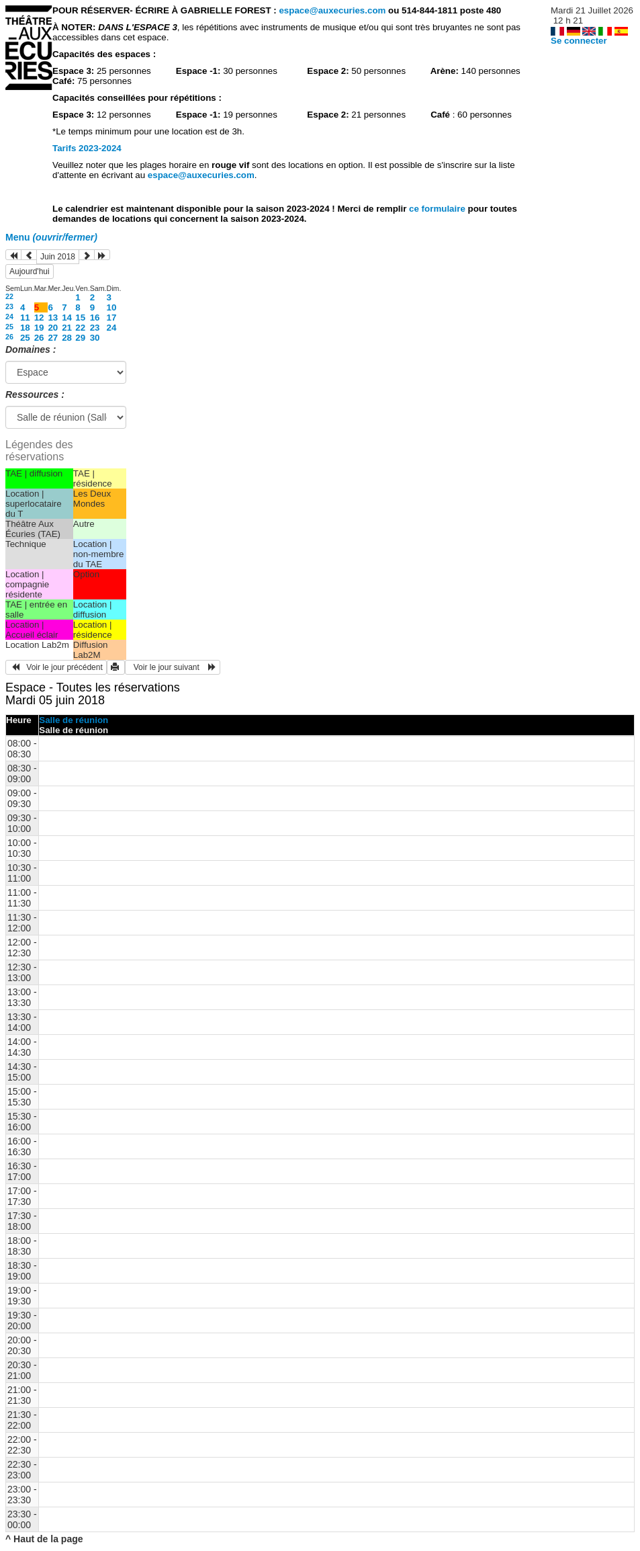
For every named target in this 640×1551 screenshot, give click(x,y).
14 (67, 317)
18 (25, 328)
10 (112, 307)
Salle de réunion (73, 720)
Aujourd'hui (29, 271)
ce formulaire (438, 209)
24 (9, 316)
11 (25, 317)
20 (53, 328)
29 (80, 338)
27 (53, 338)
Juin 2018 (57, 256)
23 (9, 306)
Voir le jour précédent (56, 667)
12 (39, 317)
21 (67, 328)
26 (9, 337)
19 (39, 328)
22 (9, 296)
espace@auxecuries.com (332, 10)
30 (95, 338)
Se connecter (579, 41)
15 (80, 317)
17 (112, 317)
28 (67, 338)
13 (53, 317)
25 (9, 327)
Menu (51, 237)
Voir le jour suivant (172, 667)
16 (95, 317)
